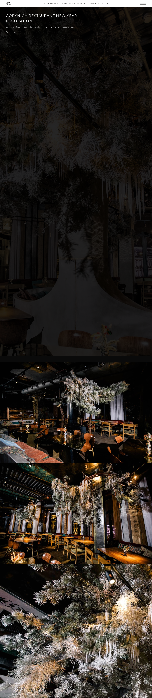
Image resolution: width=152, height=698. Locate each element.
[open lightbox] (76, 412)
